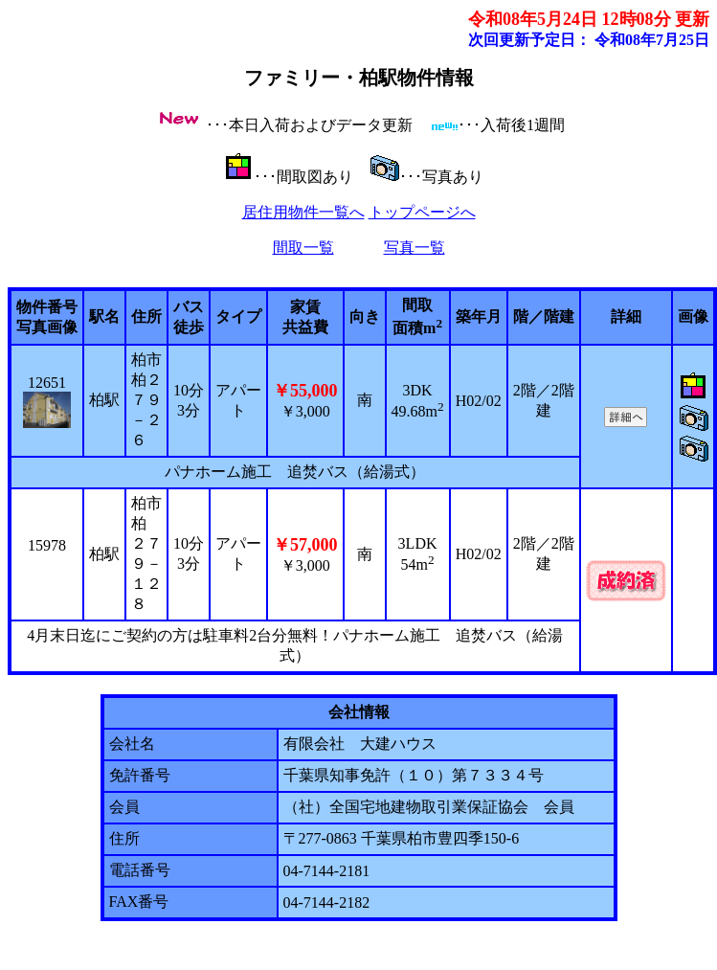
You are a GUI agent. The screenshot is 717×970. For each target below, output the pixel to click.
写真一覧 (414, 247)
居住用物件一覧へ (303, 212)
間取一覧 (303, 247)
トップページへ (422, 212)
